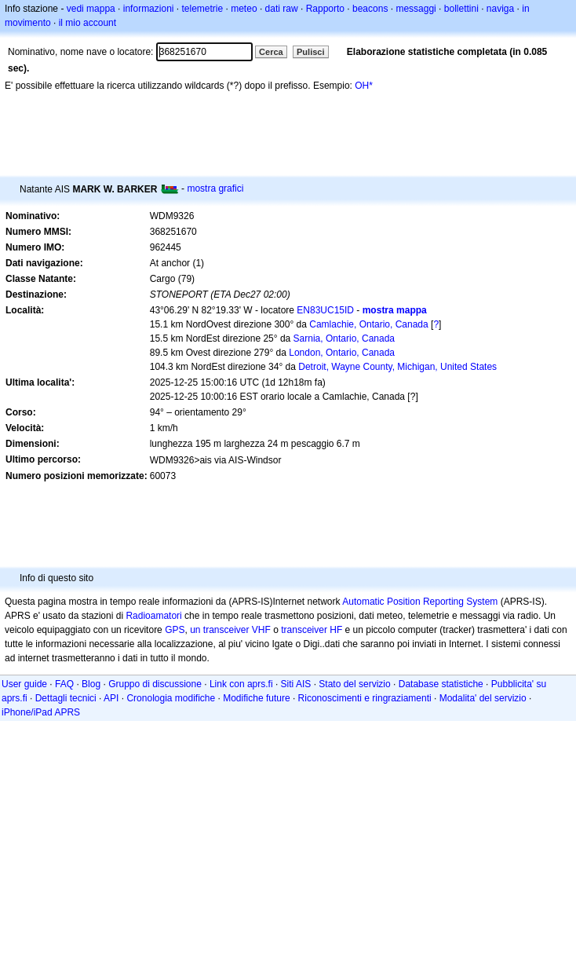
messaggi (416, 8)
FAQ (64, 684)
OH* (364, 85)
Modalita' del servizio (483, 698)
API (111, 698)
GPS (174, 629)
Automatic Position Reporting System (420, 601)
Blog (91, 684)
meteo (244, 8)
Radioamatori (153, 615)
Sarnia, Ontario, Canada (344, 338)
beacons (370, 8)
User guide (24, 684)
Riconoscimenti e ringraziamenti (365, 698)
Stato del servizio (354, 684)
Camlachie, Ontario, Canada (368, 324)
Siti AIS (296, 684)
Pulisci (310, 52)
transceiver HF (311, 629)
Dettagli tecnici (66, 698)
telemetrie (203, 8)
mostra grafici (215, 188)
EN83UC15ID (325, 310)
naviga (500, 8)
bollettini (461, 8)
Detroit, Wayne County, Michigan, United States (397, 366)
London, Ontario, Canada (342, 352)
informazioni (148, 8)
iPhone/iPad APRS (41, 712)
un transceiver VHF (230, 629)
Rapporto (325, 8)
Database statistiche (441, 684)
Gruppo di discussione (155, 684)
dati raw (281, 8)
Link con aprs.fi (241, 684)
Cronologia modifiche (170, 698)
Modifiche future (256, 698)
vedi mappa (91, 8)
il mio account (87, 22)
